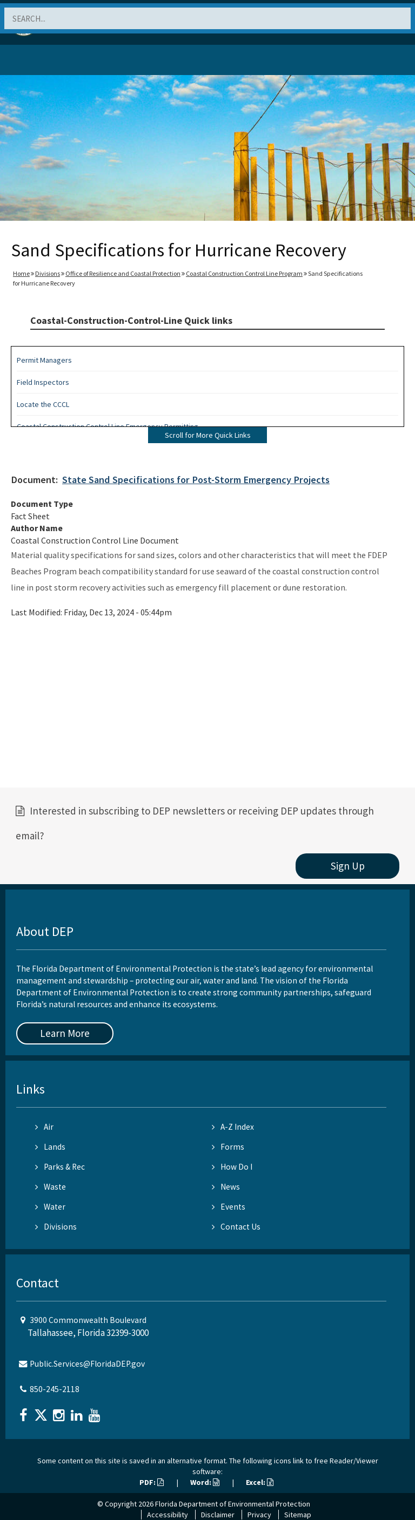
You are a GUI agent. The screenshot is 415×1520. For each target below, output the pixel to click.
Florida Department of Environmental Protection (232, 1504)
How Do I (232, 1167)
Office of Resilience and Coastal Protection (122, 273)
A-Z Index (233, 1127)
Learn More (65, 1033)
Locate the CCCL (43, 404)
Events (228, 1207)
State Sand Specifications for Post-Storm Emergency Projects (196, 479)
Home (21, 273)
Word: (204, 1482)
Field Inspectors (43, 382)
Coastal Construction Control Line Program (244, 273)
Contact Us (236, 1227)
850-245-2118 (54, 1389)
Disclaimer (218, 1514)
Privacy (259, 1514)
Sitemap (297, 1514)
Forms (228, 1147)
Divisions (47, 273)
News (226, 1187)
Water (50, 1207)
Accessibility (167, 1514)
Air (44, 1127)
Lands (50, 1147)
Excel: (259, 1482)
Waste (50, 1187)
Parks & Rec (60, 1167)
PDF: (151, 1482)
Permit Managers (44, 360)
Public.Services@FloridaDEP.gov (87, 1364)
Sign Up (348, 865)
